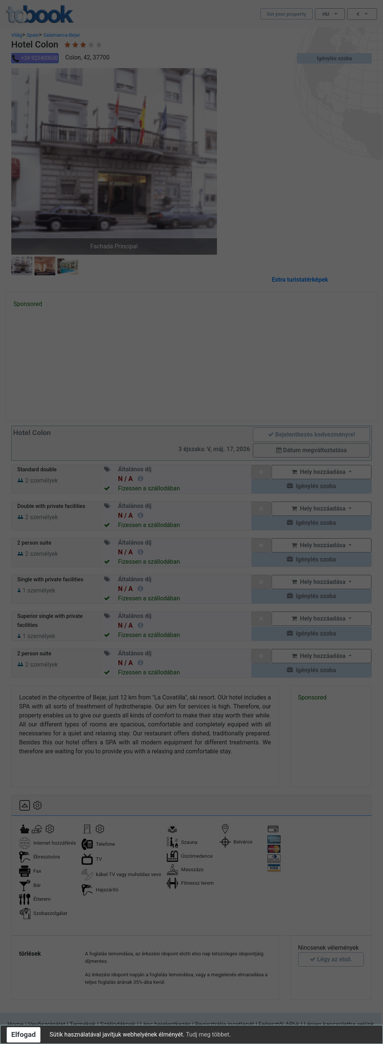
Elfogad (23, 1034)
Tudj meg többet (207, 1034)
